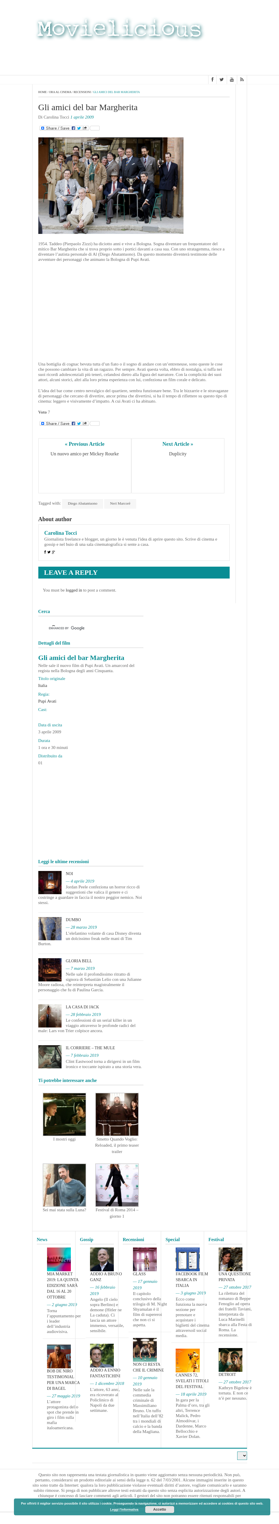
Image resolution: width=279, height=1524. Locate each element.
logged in (74, 590)
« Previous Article (85, 444)
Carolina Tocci (60, 533)
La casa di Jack (82, 1007)
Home (42, 92)
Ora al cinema (60, 92)
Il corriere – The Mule (90, 1048)
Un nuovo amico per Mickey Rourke (85, 453)
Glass (139, 1274)
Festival (216, 1239)
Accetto (159, 1509)
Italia (42, 685)
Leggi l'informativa (124, 1509)
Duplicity (177, 453)
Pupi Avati (47, 701)
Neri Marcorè (120, 503)
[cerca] (86, 628)
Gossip (86, 1239)
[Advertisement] (200, 57)
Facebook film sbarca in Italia (192, 1280)
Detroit (227, 1374)
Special (172, 1239)
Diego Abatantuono (82, 503)
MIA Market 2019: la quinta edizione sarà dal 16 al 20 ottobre (63, 1285)
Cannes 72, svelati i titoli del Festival (192, 1381)
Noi (69, 874)
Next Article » (178, 444)
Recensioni (82, 92)
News (42, 1239)
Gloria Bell (79, 961)
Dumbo (73, 920)
